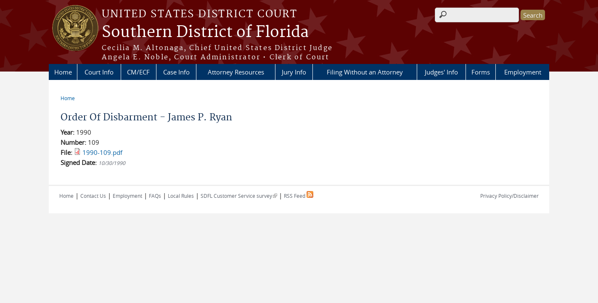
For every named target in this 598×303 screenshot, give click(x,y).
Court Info (99, 72)
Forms (480, 72)
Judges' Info (441, 72)
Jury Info (294, 72)
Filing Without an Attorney (365, 72)
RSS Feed (298, 195)
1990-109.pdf (102, 152)
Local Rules (181, 195)
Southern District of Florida (205, 32)
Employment (522, 72)
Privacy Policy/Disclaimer (509, 195)
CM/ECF (138, 72)
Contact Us (93, 195)
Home (63, 72)
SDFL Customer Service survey (239, 195)
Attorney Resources (236, 72)
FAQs (155, 195)
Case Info (176, 72)
